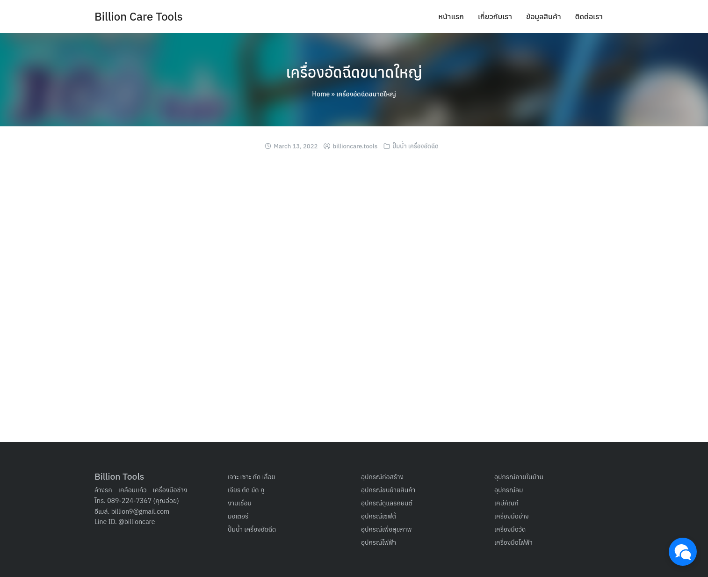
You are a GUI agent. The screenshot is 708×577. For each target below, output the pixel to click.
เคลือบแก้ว (132, 490)
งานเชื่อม (240, 503)
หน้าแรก (451, 16)
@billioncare (136, 522)
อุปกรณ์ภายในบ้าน (518, 477)
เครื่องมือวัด (510, 529)
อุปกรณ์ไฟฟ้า (378, 542)
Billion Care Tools (138, 16)
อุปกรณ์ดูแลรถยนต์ (386, 503)
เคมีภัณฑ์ (506, 503)
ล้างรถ (103, 490)
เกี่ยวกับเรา (495, 16)
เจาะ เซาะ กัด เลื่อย (251, 477)
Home (321, 94)
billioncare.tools (355, 146)
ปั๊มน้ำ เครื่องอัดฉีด (415, 146)
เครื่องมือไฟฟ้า (513, 542)
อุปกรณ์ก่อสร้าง (382, 477)
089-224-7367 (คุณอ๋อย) (143, 501)
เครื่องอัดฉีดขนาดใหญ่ (354, 72)
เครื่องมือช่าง (170, 490)
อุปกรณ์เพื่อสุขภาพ (386, 529)
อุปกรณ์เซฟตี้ (378, 516)
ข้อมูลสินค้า (543, 16)
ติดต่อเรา (589, 16)
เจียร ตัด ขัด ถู (246, 490)
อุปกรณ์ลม (508, 490)
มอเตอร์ (238, 516)
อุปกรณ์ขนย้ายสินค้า (388, 490)
